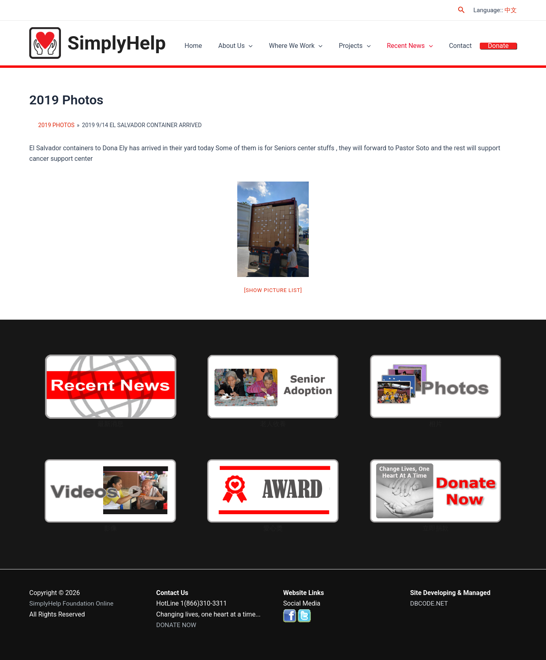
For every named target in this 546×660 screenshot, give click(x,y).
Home (219, 47)
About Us (257, 47)
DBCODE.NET (429, 603)
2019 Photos (56, 125)
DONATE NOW (177, 625)
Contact (466, 47)
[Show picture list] (273, 290)
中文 (511, 10)
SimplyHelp (116, 43)
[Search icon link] (461, 10)
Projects (369, 47)
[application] (271, 47)
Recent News (420, 47)
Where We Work (314, 47)
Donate (500, 47)
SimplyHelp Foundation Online (72, 603)
